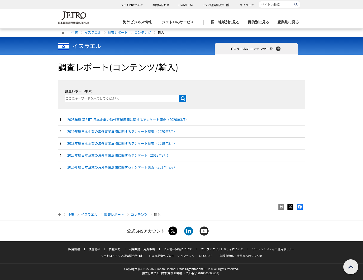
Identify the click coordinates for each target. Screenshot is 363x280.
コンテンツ (142, 32)
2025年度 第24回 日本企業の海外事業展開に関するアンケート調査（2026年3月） (128, 119)
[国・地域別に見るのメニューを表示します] (226, 22)
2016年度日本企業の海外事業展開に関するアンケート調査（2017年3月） (122, 167)
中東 (74, 32)
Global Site (185, 5)
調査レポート (118, 32)
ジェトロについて (132, 5)
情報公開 (114, 249)
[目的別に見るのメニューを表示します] (260, 22)
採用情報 (74, 249)
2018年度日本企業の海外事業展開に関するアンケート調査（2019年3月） (122, 143)
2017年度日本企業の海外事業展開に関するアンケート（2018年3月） (118, 155)
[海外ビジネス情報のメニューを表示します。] (138, 22)
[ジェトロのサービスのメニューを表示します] (179, 22)
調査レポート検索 (78, 91)
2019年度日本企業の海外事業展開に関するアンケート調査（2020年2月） (122, 131)
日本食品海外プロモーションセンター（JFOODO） (181, 256)
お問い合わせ (160, 5)
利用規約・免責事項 (142, 249)
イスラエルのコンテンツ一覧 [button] (256, 48)
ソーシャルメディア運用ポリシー (273, 249)
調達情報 (94, 249)
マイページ (247, 5)
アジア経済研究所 (216, 5)
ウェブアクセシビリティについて (222, 249)
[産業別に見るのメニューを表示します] (289, 22)
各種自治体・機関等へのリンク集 (241, 256)
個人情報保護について (178, 249)
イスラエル (93, 32)
